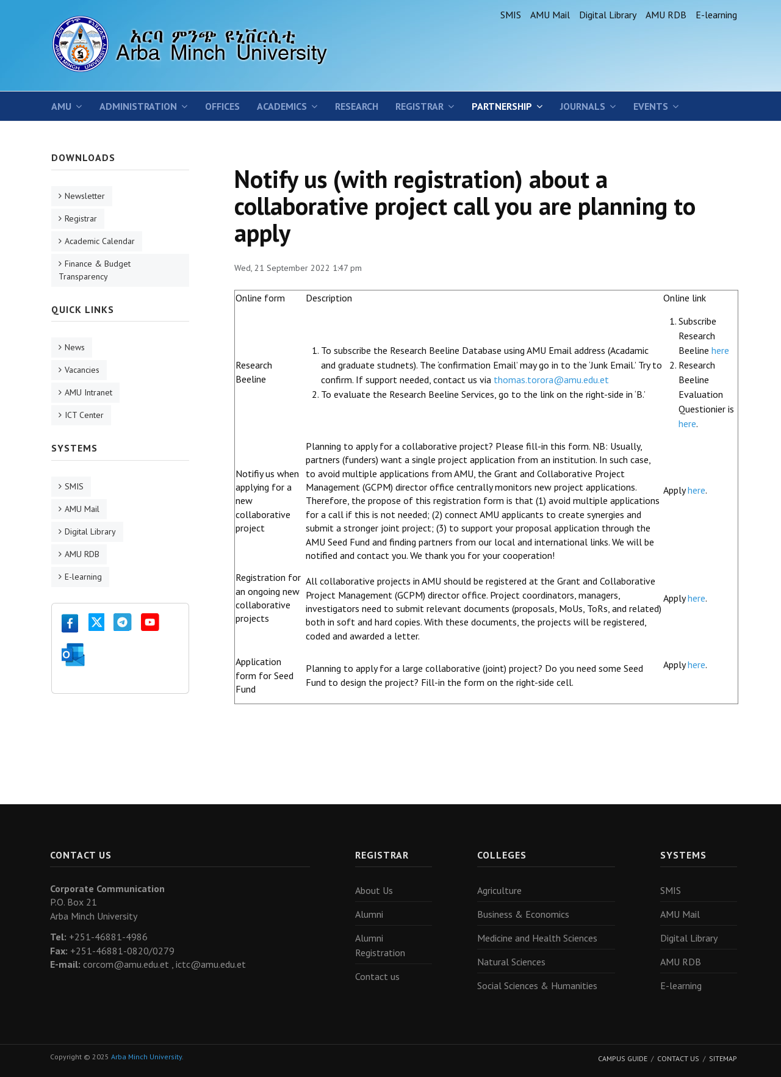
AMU (61, 106)
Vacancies (82, 369)
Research (356, 106)
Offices (222, 106)
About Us (374, 890)
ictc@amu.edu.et (211, 964)
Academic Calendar (100, 241)
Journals (582, 106)
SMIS (510, 15)
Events (650, 106)
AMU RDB (666, 15)
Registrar (419, 106)
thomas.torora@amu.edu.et (551, 379)
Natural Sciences (511, 962)
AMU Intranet (88, 392)
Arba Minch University (146, 1056)
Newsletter (85, 195)
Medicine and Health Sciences (537, 938)
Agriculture (499, 890)
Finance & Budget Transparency (95, 270)
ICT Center (84, 414)
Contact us (377, 976)
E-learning (716, 15)
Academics (282, 106)
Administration (138, 106)
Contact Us (678, 1058)
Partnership (502, 106)
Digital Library (607, 15)
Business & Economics (523, 914)
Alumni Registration (380, 945)
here (720, 350)
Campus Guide (622, 1058)
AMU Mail (550, 15)
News (75, 347)
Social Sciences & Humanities (537, 985)
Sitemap (723, 1058)
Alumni (369, 914)
